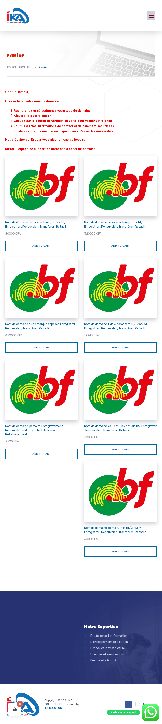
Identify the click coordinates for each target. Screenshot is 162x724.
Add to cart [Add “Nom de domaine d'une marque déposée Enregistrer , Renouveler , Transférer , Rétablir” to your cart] (41, 347)
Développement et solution (109, 642)
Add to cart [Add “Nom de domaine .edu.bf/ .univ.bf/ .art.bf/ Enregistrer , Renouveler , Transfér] (120, 449)
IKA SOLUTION (53, 707)
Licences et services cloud (108, 654)
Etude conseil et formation (108, 636)
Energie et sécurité (103, 660)
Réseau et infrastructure (107, 648)
